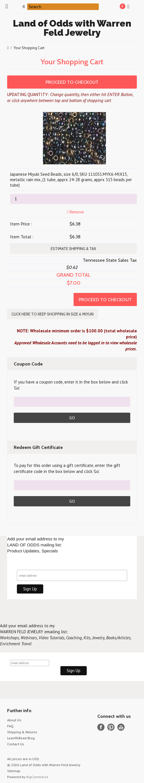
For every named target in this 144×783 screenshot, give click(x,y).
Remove (75, 212)
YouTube (121, 726)
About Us (14, 719)
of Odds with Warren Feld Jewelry (72, 28)
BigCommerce (37, 776)
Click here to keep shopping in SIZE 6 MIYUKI (52, 314)
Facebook (100, 726)
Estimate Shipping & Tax (73, 248)
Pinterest (111, 726)
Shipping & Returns (22, 731)
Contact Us (15, 743)
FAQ (10, 725)
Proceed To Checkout (72, 82)
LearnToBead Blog (21, 737)
